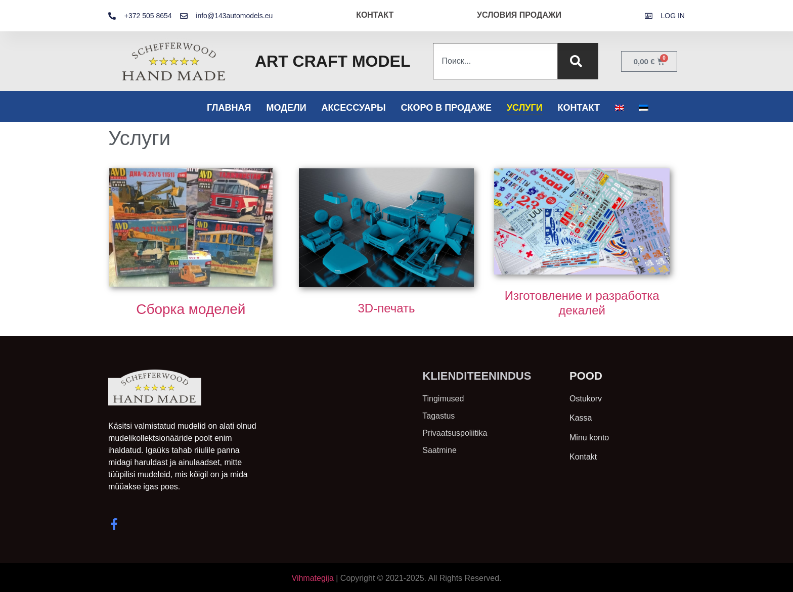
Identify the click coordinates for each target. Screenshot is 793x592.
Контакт (579, 108)
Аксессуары (354, 108)
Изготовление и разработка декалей (582, 303)
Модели (286, 108)
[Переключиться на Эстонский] (643, 108)
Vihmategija (313, 578)
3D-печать (386, 308)
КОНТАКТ (374, 15)
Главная (229, 108)
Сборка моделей (190, 309)
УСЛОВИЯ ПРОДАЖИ (519, 15)
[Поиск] (578, 61)
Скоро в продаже (446, 108)
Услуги (525, 108)
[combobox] (495, 61)
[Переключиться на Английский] (619, 108)
